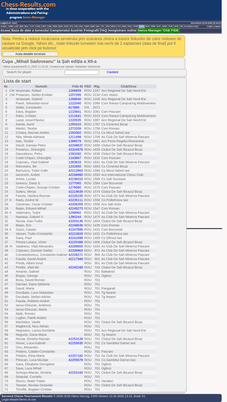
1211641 (74, 116)
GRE (92, 26)
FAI (71, 26)
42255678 (75, 360)
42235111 (75, 200)
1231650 (74, 166)
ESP (66, 26)
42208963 (75, 250)
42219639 (75, 191)
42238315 (75, 179)
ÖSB (166, 30)
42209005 (75, 246)
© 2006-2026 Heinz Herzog (71, 396)
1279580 (74, 187)
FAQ (103, 30)
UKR (176, 26)
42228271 (75, 254)
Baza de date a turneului (30, 30)
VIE (181, 26)
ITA (102, 26)
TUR (170, 26)
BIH (21, 26)
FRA (81, 26)
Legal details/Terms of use (19, 399)
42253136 (75, 221)
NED (124, 26)
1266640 (74, 99)
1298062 (74, 212)
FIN (76, 26)
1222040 (74, 103)
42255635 (75, 343)
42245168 (75, 267)
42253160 (75, 372)
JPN (108, 26)
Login (209, 26)
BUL (27, 26)
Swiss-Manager (150, 30)
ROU (141, 26)
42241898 (75, 238)
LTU (119, 26)
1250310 (74, 124)
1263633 (74, 162)
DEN (55, 26)
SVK (159, 26)
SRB (153, 26)
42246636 (75, 225)
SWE (164, 26)
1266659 (74, 90)
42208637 (75, 145)
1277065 (74, 183)
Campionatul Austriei (66, 30)
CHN (38, 26)
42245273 (75, 208)
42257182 (75, 355)
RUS (147, 26)
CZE (49, 26)
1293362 (74, 132)
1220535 (74, 120)
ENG (61, 26)
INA (98, 26)
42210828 (75, 233)
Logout (217, 26)
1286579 (74, 141)
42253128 (75, 339)
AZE (16, 26)
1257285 (74, 95)
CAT (32, 26)
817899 (73, 107)
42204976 (75, 149)
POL (130, 26)
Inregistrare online (122, 30)
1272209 (74, 128)
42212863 (75, 170)
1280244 (74, 217)
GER (87, 26)
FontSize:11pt (191, 26)
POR (135, 26)
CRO (43, 26)
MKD (113, 26)
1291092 (74, 153)
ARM (10, 26)
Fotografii (91, 30)
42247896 (75, 229)
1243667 (74, 158)
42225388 (75, 242)
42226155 (75, 196)
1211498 (74, 137)
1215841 (74, 111)
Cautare (112, 72)
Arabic (3, 26)
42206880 (75, 175)
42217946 (75, 259)
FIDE (175, 30)
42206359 (75, 204)
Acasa (5, 30)
